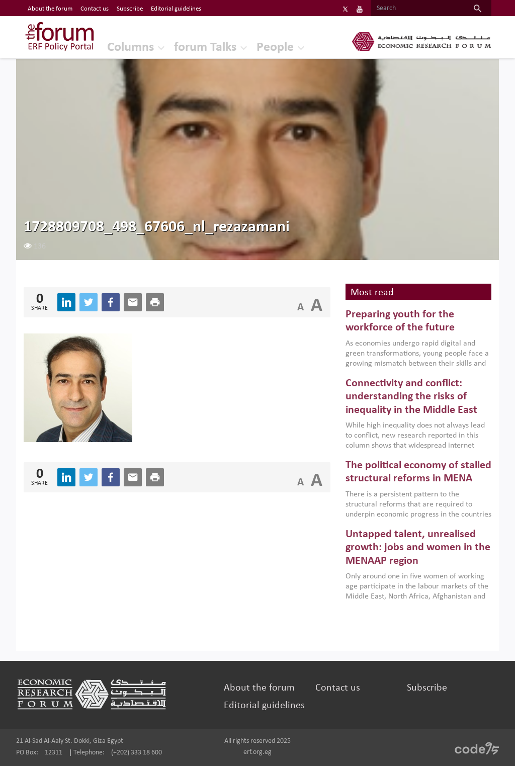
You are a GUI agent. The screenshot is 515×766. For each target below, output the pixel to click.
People (275, 47)
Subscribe (427, 688)
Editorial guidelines (264, 706)
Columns (130, 47)
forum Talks (205, 47)
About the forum (259, 688)
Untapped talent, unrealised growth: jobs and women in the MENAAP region (418, 548)
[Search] (417, 8)
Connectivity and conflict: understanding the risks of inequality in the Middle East (411, 397)
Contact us (337, 688)
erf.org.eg (257, 752)
